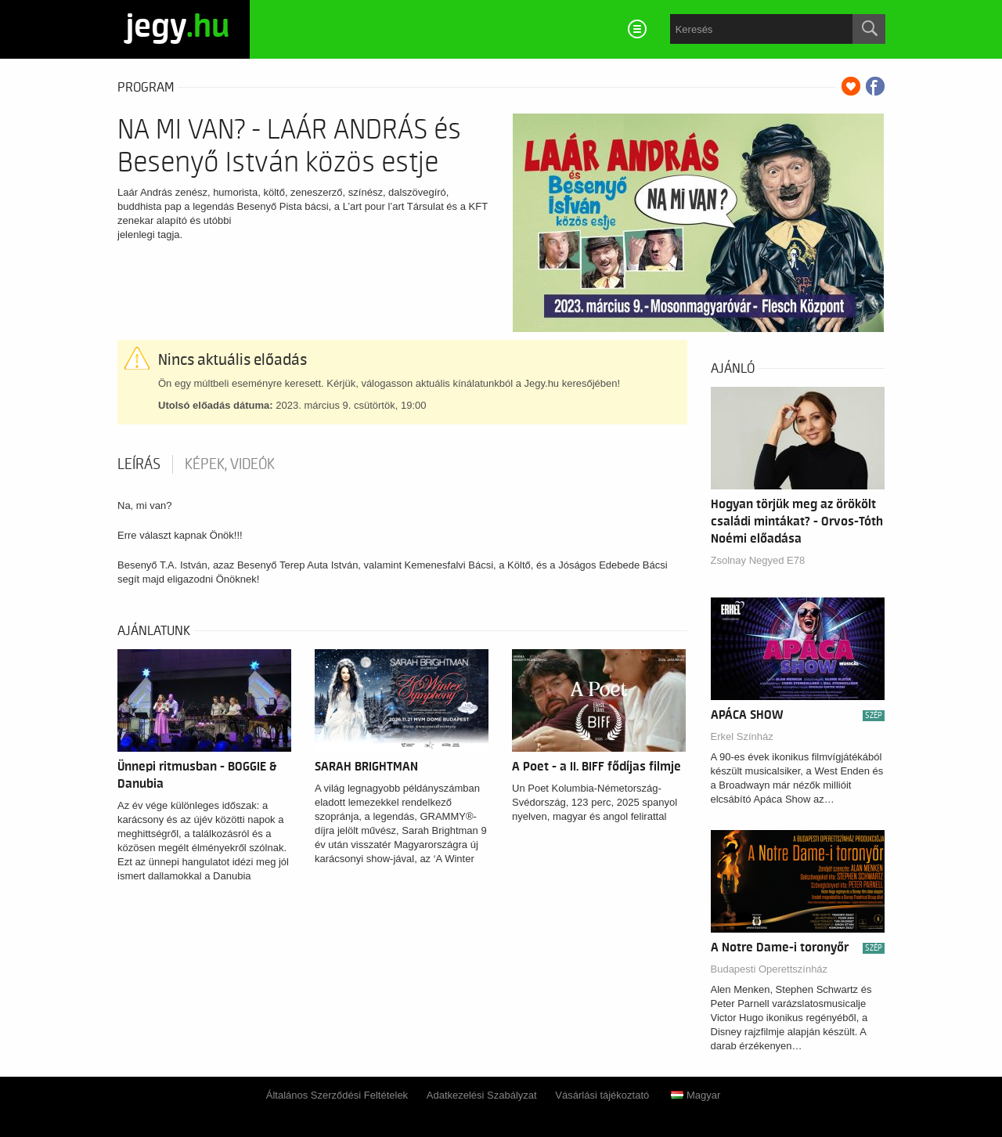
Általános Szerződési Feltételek (337, 1095)
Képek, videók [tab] (230, 464)
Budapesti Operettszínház (769, 969)
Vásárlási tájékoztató (602, 1095)
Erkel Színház (742, 736)
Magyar (695, 1095)
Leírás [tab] (138, 464)
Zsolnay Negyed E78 (758, 560)
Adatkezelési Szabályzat (482, 1095)
